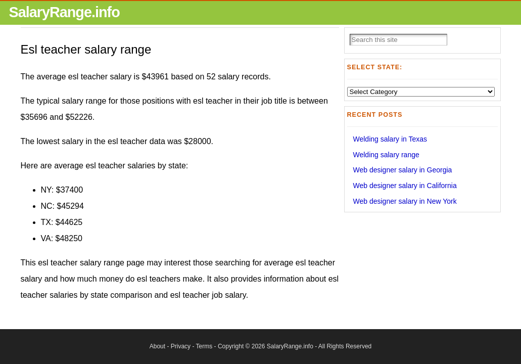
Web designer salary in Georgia (402, 170)
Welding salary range (386, 155)
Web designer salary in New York (405, 201)
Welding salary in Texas (390, 139)
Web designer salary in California (405, 185)
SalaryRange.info (64, 12)
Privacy (181, 346)
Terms (204, 346)
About (157, 346)
